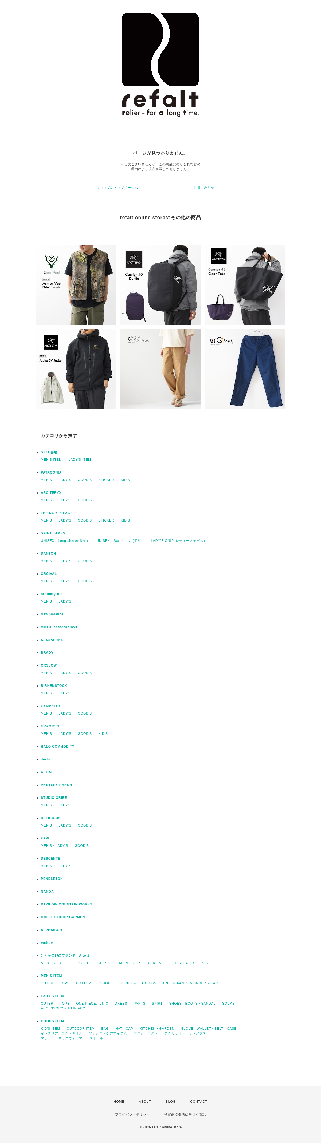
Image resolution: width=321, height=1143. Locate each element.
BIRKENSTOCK (54, 686)
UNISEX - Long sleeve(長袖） (65, 541)
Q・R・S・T (157, 963)
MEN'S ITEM (51, 460)
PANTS (140, 1003)
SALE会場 (49, 452)
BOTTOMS (85, 983)
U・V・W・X (184, 963)
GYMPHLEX (51, 706)
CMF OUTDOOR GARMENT (64, 917)
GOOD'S (85, 480)
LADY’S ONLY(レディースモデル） (179, 541)
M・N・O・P (129, 963)
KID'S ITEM (50, 1028)
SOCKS (228, 1003)
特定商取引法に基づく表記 (185, 1114)
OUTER (47, 983)
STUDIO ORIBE (54, 798)
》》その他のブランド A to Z (65, 955)
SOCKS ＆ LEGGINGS (137, 983)
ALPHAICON (51, 930)
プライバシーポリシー (132, 1114)
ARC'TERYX (51, 493)
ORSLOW (49, 665)
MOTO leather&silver (59, 627)
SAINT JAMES (53, 533)
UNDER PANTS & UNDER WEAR (190, 983)
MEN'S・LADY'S (54, 846)
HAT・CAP (124, 1028)
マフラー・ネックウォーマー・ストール (72, 1038)
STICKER (106, 480)
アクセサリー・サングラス (185, 1033)
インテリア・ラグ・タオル (62, 1033)
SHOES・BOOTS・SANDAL (192, 1003)
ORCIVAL (49, 574)
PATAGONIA (51, 472)
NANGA (47, 891)
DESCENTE (50, 858)
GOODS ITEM (52, 1021)
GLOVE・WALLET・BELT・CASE (209, 1028)
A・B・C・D (51, 963)
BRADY (47, 653)
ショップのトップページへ (117, 188)
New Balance (52, 614)
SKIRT (157, 1003)
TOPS (64, 983)
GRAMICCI (50, 726)
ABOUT (145, 1102)
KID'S (125, 480)
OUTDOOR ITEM (81, 1028)
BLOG (171, 1102)
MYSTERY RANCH (56, 785)
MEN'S (46, 480)
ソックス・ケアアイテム (108, 1033)
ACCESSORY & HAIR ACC (63, 1008)
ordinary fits (52, 594)
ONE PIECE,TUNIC (92, 1003)
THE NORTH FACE (57, 513)
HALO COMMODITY (58, 746)
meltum (47, 943)
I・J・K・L (103, 963)
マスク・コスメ (146, 1033)
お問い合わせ (203, 188)
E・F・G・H (78, 963)
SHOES (106, 983)
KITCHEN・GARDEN (157, 1028)
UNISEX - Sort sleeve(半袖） (120, 541)
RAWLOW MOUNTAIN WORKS (66, 904)
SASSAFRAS (52, 640)
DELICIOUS (51, 818)
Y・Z (205, 963)
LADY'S (64, 480)
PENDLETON (52, 879)
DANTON (48, 553)
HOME (119, 1102)
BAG (105, 1028)
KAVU (46, 838)
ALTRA (47, 772)
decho (46, 759)
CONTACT (198, 1102)
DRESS (121, 1003)
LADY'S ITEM (79, 460)
